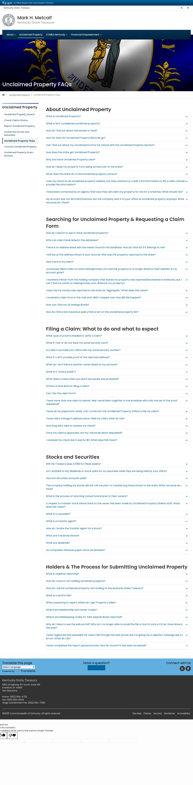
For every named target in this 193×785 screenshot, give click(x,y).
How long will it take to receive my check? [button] (71, 429)
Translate (25, 674)
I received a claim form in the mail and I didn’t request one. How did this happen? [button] (95, 301)
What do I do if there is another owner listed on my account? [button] (83, 368)
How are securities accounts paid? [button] (67, 482)
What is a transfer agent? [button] (62, 524)
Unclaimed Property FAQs (19, 140)
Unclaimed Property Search (19, 114)
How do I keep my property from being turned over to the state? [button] (86, 167)
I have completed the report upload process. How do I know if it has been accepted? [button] (98, 649)
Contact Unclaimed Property (20, 146)
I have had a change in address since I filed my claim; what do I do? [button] (87, 422)
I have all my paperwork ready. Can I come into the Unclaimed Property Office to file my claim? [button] (105, 414)
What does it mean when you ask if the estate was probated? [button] (84, 382)
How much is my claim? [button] (60, 265)
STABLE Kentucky (56, 34)
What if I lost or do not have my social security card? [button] (78, 346)
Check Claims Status (16, 120)
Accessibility (183, 717)
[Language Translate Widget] (18, 670)
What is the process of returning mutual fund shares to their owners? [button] (88, 499)
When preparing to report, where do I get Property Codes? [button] (82, 606)
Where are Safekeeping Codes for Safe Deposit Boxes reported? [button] (86, 620)
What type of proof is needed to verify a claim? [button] (75, 339)
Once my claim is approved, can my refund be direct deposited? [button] (86, 436)
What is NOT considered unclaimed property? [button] (74, 123)
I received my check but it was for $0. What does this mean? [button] (83, 443)
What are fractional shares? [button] (63, 539)
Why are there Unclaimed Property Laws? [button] (71, 159)
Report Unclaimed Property (19, 126)
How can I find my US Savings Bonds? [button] (69, 308)
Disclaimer (169, 717)
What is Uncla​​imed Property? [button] (64, 116)
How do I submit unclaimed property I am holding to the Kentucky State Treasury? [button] (96, 591)
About (11, 34)
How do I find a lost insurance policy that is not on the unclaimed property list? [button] (94, 315)
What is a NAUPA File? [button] (59, 599)
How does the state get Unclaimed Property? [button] (74, 152)
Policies (147, 717)
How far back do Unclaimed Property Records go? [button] (77, 138)
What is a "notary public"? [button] (62, 375)
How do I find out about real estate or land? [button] (73, 130)
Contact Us (96, 672)
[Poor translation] (12, 739)
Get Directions (9, 694)
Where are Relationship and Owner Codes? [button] (72, 613)
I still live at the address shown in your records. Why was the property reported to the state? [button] (103, 258)
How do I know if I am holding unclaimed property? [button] (77, 584)
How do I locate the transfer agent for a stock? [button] (75, 532)
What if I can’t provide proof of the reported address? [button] (79, 361)
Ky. (7, 3)
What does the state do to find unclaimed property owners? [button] (83, 174)
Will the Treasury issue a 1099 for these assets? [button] (75, 467)
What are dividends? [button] (58, 546)
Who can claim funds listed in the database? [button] (73, 243)
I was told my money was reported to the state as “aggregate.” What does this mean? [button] (99, 294)
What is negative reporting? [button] (63, 577)
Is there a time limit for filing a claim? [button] (69, 389)
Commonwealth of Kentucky (25, 717)
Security (157, 717)
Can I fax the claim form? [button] (61, 397)
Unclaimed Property (31, 34)
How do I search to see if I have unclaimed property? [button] (78, 236)
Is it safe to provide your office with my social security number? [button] (85, 353)
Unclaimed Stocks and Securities (16, 133)
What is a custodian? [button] (59, 517)
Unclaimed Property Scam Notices (18, 154)
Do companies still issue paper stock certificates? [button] (77, 553)
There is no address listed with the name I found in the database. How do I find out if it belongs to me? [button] (109, 251)
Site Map (136, 717)
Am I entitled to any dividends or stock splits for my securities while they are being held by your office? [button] (109, 474)
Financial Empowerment (86, 34)
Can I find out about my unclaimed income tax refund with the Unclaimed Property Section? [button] (102, 145)
